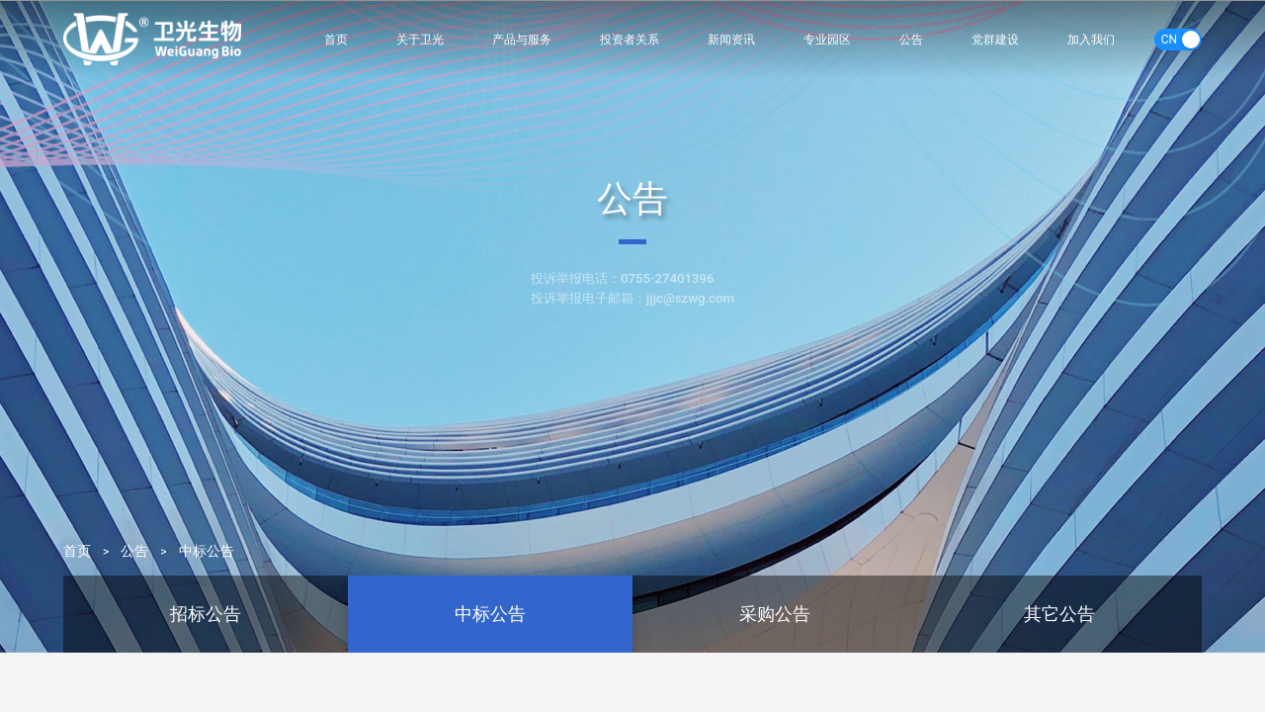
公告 (912, 39)
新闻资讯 (732, 39)
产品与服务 (521, 39)
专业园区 (828, 39)
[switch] (1178, 39)
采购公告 (774, 613)
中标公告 (206, 551)
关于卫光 (419, 39)
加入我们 (1091, 39)
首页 (336, 39)
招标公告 (205, 613)
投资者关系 (630, 39)
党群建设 (995, 39)
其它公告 (1059, 613)
